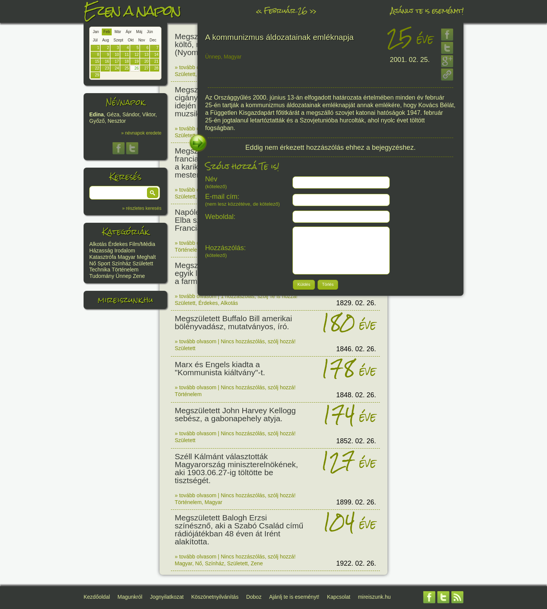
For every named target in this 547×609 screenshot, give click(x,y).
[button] (152, 192)
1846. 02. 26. (356, 349)
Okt (131, 40)
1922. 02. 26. (356, 563)
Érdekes (118, 244)
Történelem (125, 269)
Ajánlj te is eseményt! (426, 10)
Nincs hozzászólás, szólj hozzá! (258, 341)
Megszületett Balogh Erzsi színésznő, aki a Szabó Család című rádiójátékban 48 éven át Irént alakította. (239, 530)
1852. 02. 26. (356, 441)
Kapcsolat (338, 597)
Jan (96, 32)
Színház (121, 263)
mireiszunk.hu (125, 300)
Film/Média (142, 244)
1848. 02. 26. (356, 395)
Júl (95, 40)
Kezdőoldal (97, 597)
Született (143, 263)
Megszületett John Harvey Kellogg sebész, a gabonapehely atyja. (235, 414)
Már (118, 32)
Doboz (253, 597)
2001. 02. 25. (410, 59)
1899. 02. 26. (356, 502)
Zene (139, 276)
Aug (105, 40)
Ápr (129, 32)
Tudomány (101, 276)
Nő (92, 263)
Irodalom (124, 250)
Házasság (101, 250)
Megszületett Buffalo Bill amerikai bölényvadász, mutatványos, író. (233, 322)
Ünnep (123, 276)
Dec (153, 40)
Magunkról (129, 597)
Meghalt (146, 257)
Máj (139, 32)
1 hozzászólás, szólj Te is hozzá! (259, 296)
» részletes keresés (141, 208)
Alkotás (98, 244)
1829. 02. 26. (356, 303)
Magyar (127, 257)
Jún (150, 32)
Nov (141, 40)
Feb (106, 32)
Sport (104, 263)
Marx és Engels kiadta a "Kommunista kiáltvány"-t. (220, 368)
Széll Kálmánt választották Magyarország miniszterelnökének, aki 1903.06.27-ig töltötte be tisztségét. (236, 468)
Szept (118, 40)
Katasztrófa (102, 257)
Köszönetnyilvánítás (215, 597)
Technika (99, 269)
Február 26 (285, 10)
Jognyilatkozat (167, 597)
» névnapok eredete (141, 133)
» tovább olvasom (196, 67)
